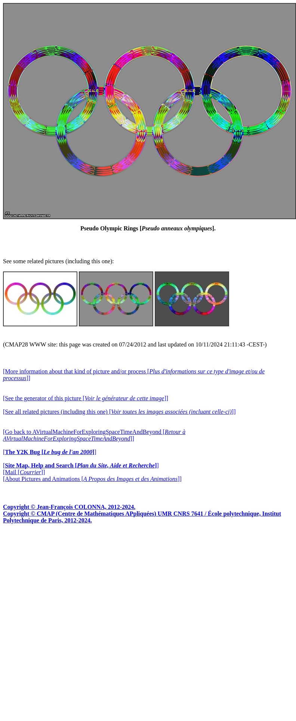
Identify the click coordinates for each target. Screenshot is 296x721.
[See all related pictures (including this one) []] (119, 411)
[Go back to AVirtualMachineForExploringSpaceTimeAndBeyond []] (94, 435)
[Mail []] (24, 472)
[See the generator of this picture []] (85, 398)
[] (49, 452)
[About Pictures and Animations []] (92, 479)
